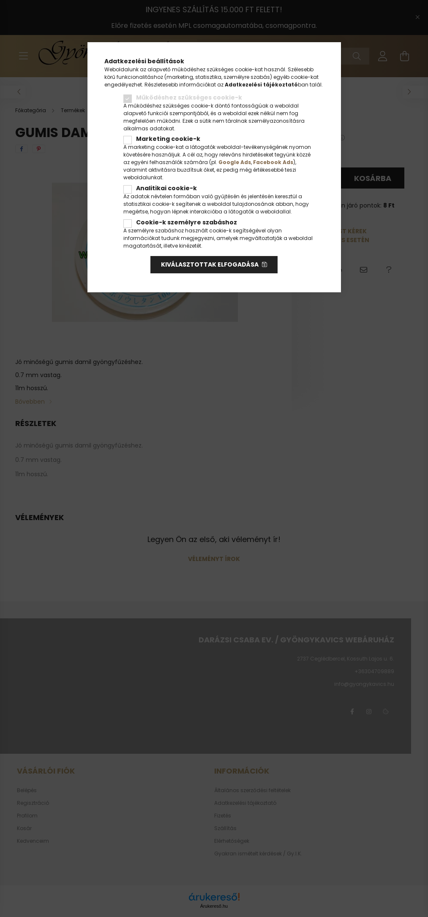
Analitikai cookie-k (166, 188)
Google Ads (234, 162)
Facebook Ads (273, 162)
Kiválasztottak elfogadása (210, 264)
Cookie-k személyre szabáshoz (186, 222)
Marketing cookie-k (168, 139)
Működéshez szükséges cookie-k (189, 97)
